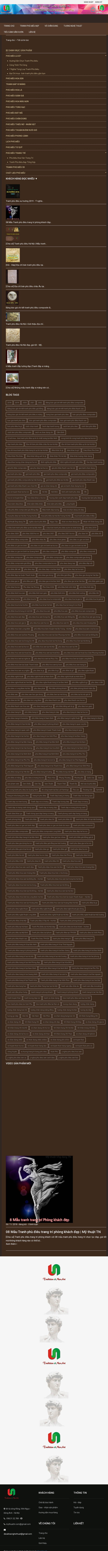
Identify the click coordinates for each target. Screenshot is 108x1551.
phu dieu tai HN (13, 700)
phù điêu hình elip (87, 587)
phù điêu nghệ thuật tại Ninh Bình (70, 676)
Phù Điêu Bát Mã (14, 113)
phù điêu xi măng (14, 778)
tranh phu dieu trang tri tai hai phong (84, 956)
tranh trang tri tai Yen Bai (92, 992)
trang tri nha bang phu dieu (18, 796)
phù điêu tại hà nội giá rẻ (80, 694)
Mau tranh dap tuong (50, 510)
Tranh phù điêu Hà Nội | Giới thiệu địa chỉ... (25, 324)
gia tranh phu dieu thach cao (83, 480)
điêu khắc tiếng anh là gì (36, 456)
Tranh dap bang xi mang (59, 796)
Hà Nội (44, 492)
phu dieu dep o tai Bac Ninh (50, 569)
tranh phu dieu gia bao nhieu (54, 837)
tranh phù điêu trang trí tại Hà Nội (20, 956)
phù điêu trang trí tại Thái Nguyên (20, 766)
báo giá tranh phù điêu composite (42, 420)
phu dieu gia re (13, 581)
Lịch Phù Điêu (13, 141)
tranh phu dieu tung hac (16, 986)
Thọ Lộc (76, 790)
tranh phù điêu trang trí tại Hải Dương (52, 956)
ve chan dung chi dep (51, 1022)
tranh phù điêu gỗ (60, 849)
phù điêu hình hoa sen (16, 593)
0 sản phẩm (99, 9)
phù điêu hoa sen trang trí (76, 665)
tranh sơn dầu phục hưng (17, 992)
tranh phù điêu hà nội (15, 855)
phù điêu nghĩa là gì (79, 682)
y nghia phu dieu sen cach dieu (42, 1058)
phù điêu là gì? (68, 670)
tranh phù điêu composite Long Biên (46, 831)
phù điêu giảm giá (95, 581)
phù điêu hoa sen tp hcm (52, 665)
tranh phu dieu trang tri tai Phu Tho (85, 968)
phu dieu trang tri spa (73, 730)
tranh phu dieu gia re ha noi (80, 843)
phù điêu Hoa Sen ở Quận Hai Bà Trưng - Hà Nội (53, 629)
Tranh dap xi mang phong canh (73, 807)
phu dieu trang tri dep (50, 712)
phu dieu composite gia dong (78, 557)
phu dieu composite (34, 557)
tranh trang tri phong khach (42, 992)
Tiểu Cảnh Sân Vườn (13, 32)
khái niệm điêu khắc (35, 504)
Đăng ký (98, 2)
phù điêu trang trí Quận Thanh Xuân (47, 730)
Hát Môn (54, 492)
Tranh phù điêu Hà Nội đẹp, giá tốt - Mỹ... (24, 345)
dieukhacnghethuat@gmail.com (18, 1534)
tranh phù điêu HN (52, 861)
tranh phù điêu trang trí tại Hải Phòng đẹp (23, 962)
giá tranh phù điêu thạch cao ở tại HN (22, 486)
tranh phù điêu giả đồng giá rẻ (81, 837)
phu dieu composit (87, 551)
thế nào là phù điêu (88, 784)
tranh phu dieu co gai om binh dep (21, 825)
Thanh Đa (73, 784)
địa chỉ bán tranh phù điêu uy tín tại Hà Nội (78, 444)
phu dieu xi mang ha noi (34, 778)
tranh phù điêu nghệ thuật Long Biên (21, 915)
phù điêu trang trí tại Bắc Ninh (47, 742)
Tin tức (77, 1512)
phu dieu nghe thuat (86, 670)
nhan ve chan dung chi (71, 522)
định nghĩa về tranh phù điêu (71, 462)
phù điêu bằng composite (17, 539)
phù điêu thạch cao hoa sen (18, 706)
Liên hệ (32, 32)
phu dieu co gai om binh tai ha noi (44, 546)
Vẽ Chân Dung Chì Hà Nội (64, 1028)
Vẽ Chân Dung (51, 26)
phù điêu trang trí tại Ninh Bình (47, 754)
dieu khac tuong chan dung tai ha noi (22, 462)
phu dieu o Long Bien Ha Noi (18, 688)
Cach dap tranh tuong (50, 426)
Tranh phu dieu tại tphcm (42, 932)
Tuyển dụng (79, 1507)
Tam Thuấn (49, 784)
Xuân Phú (54, 1052)
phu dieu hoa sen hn (61, 623)
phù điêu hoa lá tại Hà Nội (42, 605)
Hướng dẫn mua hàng (48, 1512)
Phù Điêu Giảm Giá (15, 96)
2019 (17, 403)
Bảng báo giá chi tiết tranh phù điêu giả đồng (25, 409)
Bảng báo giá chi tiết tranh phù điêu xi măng (24, 414)
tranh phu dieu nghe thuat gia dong (70, 909)
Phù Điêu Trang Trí (56, 153)
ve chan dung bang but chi (64, 1016)
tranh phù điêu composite (17, 831)
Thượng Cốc (87, 790)
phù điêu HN (94, 593)
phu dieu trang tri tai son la (44, 760)
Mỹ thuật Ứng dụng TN (16, 522)
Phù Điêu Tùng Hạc (15, 107)
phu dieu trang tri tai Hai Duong (19, 748)
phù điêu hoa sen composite (82, 611)
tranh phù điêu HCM (15, 861)
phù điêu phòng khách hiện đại (82, 688)
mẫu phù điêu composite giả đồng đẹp (23, 510)
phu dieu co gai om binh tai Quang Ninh (23, 551)
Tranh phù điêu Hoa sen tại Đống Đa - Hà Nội (25, 879)
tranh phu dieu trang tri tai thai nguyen (86, 974)
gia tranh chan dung (87, 468)
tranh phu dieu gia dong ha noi (19, 843)
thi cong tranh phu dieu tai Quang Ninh (22, 790)
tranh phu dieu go (42, 849)
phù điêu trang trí (31, 712)
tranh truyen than (14, 998)
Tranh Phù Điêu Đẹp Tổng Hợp (22, 162)
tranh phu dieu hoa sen (72, 861)
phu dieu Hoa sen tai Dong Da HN (20, 641)
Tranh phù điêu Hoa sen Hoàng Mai (21, 873)
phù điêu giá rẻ (29, 581)
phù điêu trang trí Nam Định (42, 718)
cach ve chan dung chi (44, 432)
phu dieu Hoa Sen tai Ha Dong (50, 641)
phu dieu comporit (50, 551)
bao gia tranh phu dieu (16, 420)
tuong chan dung (70, 1004)
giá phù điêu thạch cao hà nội (63, 468)
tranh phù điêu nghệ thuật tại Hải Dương (88, 915)
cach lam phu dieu (70, 426)
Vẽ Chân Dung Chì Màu (86, 1028)
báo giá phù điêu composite (84, 414)
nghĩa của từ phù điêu (37, 522)
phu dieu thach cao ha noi (74, 700)
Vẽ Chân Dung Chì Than (63, 1034)
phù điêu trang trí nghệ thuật (68, 718)
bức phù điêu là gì (14, 426)
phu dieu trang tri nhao (92, 718)
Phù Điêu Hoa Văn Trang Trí (21, 158)
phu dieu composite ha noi (45, 563)
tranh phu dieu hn (34, 861)
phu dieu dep (29, 569)
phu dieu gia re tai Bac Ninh (49, 581)
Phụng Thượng (65, 778)
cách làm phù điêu (88, 426)
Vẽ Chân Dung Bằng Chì (88, 1016)
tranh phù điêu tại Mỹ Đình (17, 932)
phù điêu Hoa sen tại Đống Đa (86, 635)
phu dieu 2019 (90, 528)
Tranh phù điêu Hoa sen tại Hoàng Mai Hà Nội (60, 903)
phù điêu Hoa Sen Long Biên (18, 629)
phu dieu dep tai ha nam (74, 569)
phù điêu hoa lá (29, 599)
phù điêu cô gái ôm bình (17, 546)
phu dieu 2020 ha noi (30, 533)
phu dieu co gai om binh (79, 539)
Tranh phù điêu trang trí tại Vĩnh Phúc (55, 980)
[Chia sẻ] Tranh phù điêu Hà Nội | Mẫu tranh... (26, 243)
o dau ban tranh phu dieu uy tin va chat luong (63, 528)
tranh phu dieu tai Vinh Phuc (91, 932)
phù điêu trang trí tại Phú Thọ (18, 760)
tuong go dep (12, 1016)
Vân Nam (35, 1016)
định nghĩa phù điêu (49, 462)
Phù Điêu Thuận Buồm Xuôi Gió (21, 130)
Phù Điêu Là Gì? (56, 56)
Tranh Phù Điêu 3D (15, 167)
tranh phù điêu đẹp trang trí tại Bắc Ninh (23, 837)
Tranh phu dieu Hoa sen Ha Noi (50, 867)
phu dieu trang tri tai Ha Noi (18, 736)
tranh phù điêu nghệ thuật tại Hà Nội (54, 915)
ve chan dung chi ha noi (40, 1028)
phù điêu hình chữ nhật (67, 587)
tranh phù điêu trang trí (84, 939)
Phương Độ (78, 778)
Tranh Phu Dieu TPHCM (40, 939)
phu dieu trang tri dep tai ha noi (75, 712)
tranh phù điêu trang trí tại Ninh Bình (54, 968)
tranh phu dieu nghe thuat (17, 909)
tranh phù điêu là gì (89, 903)
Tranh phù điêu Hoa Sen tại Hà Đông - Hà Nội (25, 891)
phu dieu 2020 (13, 533)
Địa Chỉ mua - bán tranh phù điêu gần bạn (27, 73)
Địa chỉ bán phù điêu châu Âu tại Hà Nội (42, 444)
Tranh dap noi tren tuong (17, 802)
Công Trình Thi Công (18, 65)
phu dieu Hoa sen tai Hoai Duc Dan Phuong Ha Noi (84, 653)
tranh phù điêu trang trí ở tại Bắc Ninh (22, 944)
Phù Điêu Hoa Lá (14, 90)
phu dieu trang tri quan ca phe (74, 724)
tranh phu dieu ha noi (79, 849)
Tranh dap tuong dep (60, 802)
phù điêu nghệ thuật (15, 676)
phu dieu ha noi (13, 587)
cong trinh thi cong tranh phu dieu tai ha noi (78, 438)
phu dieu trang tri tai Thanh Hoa (49, 766)
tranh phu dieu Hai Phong (62, 855)
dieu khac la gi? (73, 450)
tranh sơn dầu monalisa (92, 986)
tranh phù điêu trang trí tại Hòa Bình (58, 962)
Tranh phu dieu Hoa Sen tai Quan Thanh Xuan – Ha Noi (68, 897)
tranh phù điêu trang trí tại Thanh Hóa (22, 980)
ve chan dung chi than (41, 1034)
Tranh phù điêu (31, 819)
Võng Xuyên (12, 1052)
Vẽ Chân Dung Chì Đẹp (73, 1022)
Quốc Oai (90, 778)
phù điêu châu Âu (39, 539)
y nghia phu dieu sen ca (16, 1058)
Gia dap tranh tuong (94, 462)
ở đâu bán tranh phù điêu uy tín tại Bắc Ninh (24, 528)
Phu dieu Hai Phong (31, 587)
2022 (40, 403)
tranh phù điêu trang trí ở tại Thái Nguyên (56, 944)
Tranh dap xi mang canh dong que (21, 807)
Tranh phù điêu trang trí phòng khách (22, 950)
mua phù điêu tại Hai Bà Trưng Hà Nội (56, 516)
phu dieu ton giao (85, 706)
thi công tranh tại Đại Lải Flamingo (55, 790)
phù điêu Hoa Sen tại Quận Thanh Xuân (22, 665)
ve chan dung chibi (14, 1040)
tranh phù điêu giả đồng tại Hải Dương (51, 843)
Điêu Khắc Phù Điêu (15, 456)
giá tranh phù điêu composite (83, 474)
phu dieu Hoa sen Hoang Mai (84, 623)
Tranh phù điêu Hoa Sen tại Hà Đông (54, 885)
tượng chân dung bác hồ (17, 1010)
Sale (99, 778)
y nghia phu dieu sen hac (68, 1058)
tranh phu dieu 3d (47, 819)
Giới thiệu (43, 1543)
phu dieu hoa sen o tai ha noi (86, 629)
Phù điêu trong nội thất (65, 772)
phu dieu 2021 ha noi (66, 533)
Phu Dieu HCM (48, 587)
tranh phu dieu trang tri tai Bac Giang (55, 950)
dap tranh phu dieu (14, 444)
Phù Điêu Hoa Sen (14, 78)
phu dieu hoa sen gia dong (89, 617)
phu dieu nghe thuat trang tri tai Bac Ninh (52, 682)
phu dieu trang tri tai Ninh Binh (19, 754)
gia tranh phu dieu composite (55, 474)
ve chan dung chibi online (36, 1040)
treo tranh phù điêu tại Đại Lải (47, 1004)
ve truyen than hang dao (37, 1046)
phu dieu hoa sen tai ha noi (18, 647)
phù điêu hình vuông (77, 593)
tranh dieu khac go (14, 813)
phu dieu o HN (97, 682)
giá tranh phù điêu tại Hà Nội (57, 480)
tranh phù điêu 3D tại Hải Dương (88, 819)
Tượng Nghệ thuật (73, 26)
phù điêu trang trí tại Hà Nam (74, 742)
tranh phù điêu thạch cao (17, 939)
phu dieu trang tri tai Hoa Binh (48, 748)
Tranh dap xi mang (80, 802)
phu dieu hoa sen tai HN (67, 647)
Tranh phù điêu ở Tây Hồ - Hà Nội (43, 921)
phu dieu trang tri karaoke (17, 718)
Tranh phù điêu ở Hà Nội (16, 921)
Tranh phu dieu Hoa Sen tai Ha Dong (21, 885)
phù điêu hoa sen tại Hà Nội (44, 647)
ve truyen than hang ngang (60, 1046)
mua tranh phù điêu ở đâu (84, 516)
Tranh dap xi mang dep (48, 807)
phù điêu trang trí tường (42, 772)
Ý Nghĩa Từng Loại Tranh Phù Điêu (24, 69)
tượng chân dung (87, 1004)
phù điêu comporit (68, 551)
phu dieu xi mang (84, 772)
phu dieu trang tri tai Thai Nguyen (72, 760)
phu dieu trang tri (14, 712)
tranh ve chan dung (51, 998)
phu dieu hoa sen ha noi (39, 623)
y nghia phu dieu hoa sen (72, 1052)
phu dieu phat (39, 688)
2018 (9, 403)
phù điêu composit (15, 557)
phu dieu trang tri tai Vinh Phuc (45, 736)
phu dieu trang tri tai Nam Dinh (75, 748)
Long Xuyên (70, 504)
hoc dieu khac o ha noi (36, 498)
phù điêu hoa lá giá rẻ (94, 599)
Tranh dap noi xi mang (40, 802)
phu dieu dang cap (67, 563)
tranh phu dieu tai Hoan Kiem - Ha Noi (74, 927)
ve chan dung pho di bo (59, 1040)
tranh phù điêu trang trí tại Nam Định (21, 968)
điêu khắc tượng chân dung (81, 456)
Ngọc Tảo (54, 522)
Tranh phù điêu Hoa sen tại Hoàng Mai (22, 903)
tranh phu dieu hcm (83, 855)
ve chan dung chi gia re (94, 1022)
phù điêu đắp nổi (85, 563)
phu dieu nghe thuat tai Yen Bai (19, 682)
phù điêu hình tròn (58, 593)
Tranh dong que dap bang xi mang (40, 813)
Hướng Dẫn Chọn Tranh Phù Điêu (23, 61)
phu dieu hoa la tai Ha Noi (17, 605)
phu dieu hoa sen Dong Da (39, 617)
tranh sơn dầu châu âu (70, 986)
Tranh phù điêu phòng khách (71, 921)
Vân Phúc (46, 1016)
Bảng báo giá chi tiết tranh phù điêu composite (64, 403)
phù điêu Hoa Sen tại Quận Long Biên (77, 659)
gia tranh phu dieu (14, 474)
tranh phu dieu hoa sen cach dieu (20, 867)
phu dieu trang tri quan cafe (18, 730)
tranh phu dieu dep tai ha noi (76, 831)
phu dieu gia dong (46, 575)
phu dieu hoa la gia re (73, 599)
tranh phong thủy (14, 819)
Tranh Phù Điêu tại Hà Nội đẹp (43, 927)
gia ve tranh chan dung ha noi (72, 486)
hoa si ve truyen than (15, 498)
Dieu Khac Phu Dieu (91, 450)
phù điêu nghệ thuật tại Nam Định (40, 676)
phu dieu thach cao (52, 700)
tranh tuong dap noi (32, 998)
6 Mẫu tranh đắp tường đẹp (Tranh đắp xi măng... (28, 366)
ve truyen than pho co (83, 1046)
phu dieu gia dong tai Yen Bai (87, 575)
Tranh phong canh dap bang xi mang (72, 813)
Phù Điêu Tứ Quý (14, 147)
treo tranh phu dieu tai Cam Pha (19, 1004)
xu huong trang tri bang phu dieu (34, 1052)
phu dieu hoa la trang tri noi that (68, 605)
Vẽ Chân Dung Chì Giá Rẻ (17, 1028)
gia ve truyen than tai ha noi (18, 492)
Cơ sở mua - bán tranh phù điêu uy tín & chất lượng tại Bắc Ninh (32, 438)
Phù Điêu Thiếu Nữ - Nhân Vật (21, 124)
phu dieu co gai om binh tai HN (73, 546)
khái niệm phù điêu (54, 504)
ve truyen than (78, 1040)
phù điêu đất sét (13, 569)
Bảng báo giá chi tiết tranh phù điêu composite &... (29, 307)
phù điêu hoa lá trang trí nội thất (20, 611)
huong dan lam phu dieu (91, 498)
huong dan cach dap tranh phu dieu (63, 498)
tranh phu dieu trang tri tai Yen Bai (86, 980)
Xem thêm (11, 1244)
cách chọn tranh (32, 426)
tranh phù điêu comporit (83, 825)
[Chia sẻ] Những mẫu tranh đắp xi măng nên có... (28, 387)
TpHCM (99, 790)
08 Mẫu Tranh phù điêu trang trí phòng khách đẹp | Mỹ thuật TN (53, 1232)
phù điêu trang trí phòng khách (46, 724)
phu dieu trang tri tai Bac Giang (73, 736)
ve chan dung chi (14, 1022)
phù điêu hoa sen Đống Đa (64, 617)
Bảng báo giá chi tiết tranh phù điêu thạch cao (65, 409)
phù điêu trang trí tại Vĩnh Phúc (78, 766)
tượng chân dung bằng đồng (42, 1010)
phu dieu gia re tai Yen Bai (74, 581)
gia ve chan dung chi (49, 486)
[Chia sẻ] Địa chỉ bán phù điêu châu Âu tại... (25, 286)
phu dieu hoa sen (43, 611)
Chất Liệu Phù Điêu (56, 173)
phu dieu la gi (38, 670)
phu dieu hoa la (13, 599)
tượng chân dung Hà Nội (67, 1010)
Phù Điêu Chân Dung (16, 119)
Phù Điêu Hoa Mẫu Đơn (17, 101)
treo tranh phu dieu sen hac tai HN (76, 998)
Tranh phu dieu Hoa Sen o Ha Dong (53, 873)
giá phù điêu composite (17, 468)
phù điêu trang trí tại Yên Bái (18, 772)
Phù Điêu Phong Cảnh (17, 136)
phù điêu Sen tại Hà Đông (57, 694)
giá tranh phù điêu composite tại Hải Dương (24, 480)
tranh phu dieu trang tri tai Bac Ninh (87, 950)
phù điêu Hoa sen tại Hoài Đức (47, 653)
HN (85, 492)
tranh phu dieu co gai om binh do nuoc (54, 825)
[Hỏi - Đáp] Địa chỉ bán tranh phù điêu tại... (25, 265)
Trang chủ (9, 26)
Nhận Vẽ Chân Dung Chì (92, 522)
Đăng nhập (88, 2)
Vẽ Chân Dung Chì (32, 1022)
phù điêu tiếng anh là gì (65, 706)
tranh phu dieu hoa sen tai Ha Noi (60, 891)
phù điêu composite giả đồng (19, 563)
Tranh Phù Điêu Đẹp (29, 26)
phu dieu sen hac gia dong (32, 694)
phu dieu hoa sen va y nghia (18, 670)
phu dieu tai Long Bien (32, 700)
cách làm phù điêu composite (19, 432)
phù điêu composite (54, 557)
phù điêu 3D (96, 533)
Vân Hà (25, 1016)
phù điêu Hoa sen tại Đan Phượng (20, 635)
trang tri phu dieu (39, 796)
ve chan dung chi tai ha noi (18, 1034)
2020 (25, 403)
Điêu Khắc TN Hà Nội (58, 456)
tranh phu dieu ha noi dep (38, 855)
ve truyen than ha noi (15, 1046)
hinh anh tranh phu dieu (71, 492)
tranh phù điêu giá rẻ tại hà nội (19, 849)
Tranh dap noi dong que (82, 796)
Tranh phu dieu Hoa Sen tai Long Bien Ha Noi (25, 897)
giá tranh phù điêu (33, 474)
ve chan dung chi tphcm (85, 1034)
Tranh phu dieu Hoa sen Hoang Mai (80, 867)
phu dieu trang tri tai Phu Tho (74, 754)
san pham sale (13, 784)
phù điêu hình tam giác (38, 593)
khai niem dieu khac (15, 504)
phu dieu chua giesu (58, 539)
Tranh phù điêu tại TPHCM (65, 932)
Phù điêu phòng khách (58, 688)
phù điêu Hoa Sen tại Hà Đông (78, 641)
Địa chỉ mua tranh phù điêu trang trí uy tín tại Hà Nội (27, 450)
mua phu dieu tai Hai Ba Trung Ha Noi (22, 516)
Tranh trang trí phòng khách (68, 992)
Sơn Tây (38, 784)
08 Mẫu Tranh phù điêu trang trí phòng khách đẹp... (29, 222)
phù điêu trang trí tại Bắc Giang (19, 742)
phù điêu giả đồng (64, 575)
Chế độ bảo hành (46, 1502)
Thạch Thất (61, 784)
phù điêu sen (12, 694)
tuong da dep (86, 1010)
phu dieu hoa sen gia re (16, 623)
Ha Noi (35, 492)
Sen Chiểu (27, 784)
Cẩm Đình (60, 432)
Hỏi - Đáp (77, 1502)
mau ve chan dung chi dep (73, 510)
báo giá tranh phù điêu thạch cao (73, 420)
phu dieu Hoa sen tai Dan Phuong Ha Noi (54, 635)
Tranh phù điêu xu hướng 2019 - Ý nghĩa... (25, 201)
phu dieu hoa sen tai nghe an (18, 659)
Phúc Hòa (51, 778)
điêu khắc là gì (57, 450)
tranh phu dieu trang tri (62, 939)
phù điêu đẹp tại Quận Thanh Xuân (21, 575)
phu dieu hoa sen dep (16, 617)
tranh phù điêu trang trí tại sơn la (54, 974)
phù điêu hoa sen (61, 611)
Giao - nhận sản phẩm (48, 1507)
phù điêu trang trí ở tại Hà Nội (18, 724)
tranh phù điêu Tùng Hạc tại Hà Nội (43, 986)
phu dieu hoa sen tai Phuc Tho (46, 659)
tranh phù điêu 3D (65, 819)
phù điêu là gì (53, 670)
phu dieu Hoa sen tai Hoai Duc (19, 653)
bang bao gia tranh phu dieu (57, 414)
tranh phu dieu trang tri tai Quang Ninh (22, 974)
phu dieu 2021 (48, 533)
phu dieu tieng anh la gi (42, 706)
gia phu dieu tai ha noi (39, 468)
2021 (32, 403)
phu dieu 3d (83, 533)
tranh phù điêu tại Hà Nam (17, 927)
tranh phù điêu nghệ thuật (42, 909)
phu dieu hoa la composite (50, 599)
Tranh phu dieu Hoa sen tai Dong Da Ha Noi (64, 879)
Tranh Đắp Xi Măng (15, 84)
